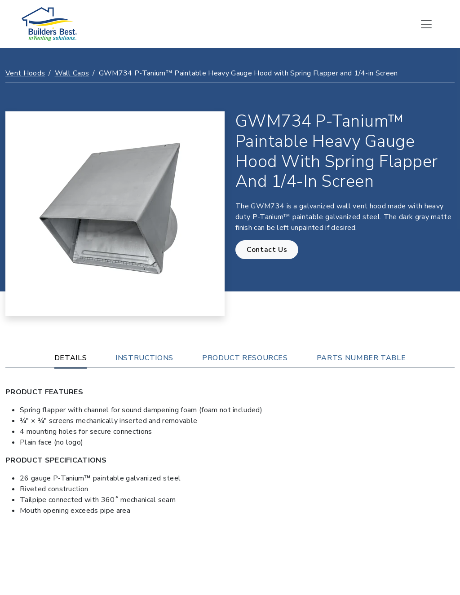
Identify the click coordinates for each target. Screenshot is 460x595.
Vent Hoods (25, 73)
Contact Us (267, 250)
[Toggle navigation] (426, 24)
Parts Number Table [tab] (361, 358)
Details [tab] (70, 358)
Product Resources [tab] (245, 358)
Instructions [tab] (144, 358)
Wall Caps (72, 73)
